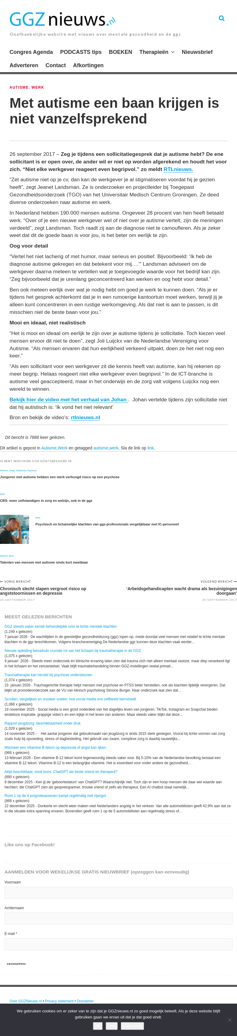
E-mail (11, 934)
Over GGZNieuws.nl (26, 1001)
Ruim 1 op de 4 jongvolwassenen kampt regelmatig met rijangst (55, 796)
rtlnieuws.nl (85, 417)
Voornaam (13, 882)
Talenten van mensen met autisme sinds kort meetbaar (44, 562)
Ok (97, 1026)
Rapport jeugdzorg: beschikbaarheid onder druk (43, 723)
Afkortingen (88, 65)
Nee (111, 1026)
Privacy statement (59, 1001)
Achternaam (14, 908)
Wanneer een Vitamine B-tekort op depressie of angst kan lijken (55, 747)
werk (114, 448)
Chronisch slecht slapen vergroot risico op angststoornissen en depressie (43, 591)
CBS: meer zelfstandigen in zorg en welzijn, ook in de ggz (46, 500)
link (150, 448)
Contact (55, 65)
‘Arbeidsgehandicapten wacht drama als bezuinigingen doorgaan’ (181, 591)
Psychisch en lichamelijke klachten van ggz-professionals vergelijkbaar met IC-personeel (107, 524)
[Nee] (229, 1020)
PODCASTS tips (81, 52)
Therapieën (154, 52)
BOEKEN (120, 52)
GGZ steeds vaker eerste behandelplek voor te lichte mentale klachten (61, 626)
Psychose (31, 470)
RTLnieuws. (178, 169)
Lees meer (132, 1026)
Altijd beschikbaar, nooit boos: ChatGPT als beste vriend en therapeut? (61, 772)
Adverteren (24, 65)
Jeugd (12, 470)
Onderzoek (21, 470)
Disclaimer (85, 1001)
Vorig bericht (17, 581)
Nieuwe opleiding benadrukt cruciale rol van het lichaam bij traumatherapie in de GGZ (73, 651)
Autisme (19, 87)
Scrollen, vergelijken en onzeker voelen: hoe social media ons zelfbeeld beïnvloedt (70, 699)
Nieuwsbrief (197, 52)
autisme (101, 448)
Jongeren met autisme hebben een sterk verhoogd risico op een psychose (60, 477)
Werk (37, 87)
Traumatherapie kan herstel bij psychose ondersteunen (48, 675)
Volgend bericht (217, 581)
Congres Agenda (31, 52)
